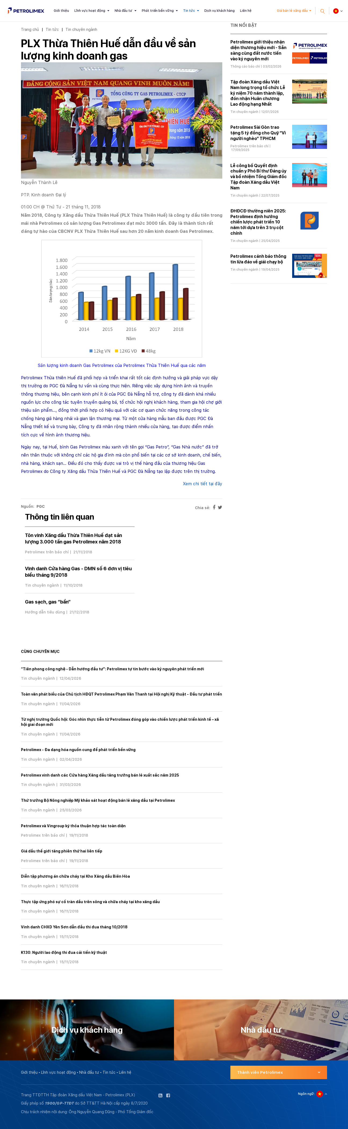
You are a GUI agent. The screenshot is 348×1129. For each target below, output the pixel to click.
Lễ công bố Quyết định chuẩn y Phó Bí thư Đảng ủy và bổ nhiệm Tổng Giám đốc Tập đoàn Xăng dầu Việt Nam (258, 176)
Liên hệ (246, 11)
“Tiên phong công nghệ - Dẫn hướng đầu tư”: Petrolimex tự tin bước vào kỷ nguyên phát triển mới (112, 669)
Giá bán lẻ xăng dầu (292, 11)
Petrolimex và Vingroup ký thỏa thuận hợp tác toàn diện (73, 826)
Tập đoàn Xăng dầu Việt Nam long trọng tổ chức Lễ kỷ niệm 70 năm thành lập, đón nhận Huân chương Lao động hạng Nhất (257, 93)
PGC (41, 506)
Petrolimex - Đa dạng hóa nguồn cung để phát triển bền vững (78, 750)
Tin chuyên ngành (81, 29)
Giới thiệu (61, 11)
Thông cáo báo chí (245, 66)
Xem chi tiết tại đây (202, 483)
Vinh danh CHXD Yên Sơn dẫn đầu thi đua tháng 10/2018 (74, 927)
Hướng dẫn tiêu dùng (45, 612)
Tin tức (189, 11)
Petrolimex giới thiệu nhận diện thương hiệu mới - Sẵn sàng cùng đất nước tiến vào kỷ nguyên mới (258, 50)
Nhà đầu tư (123, 11)
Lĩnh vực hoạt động (89, 11)
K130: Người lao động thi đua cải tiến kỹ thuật (64, 952)
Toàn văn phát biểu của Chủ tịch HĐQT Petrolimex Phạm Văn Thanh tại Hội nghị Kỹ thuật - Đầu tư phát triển (121, 694)
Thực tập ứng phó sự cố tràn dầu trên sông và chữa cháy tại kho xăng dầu (90, 902)
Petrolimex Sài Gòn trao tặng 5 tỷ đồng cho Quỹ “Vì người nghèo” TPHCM (258, 133)
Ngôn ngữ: (306, 1094)
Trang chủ (30, 29)
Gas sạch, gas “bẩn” (48, 602)
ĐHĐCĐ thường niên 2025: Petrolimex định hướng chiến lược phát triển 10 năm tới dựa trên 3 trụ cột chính (258, 222)
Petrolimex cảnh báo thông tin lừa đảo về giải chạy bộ (258, 259)
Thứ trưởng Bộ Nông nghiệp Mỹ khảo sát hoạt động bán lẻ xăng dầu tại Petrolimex (98, 800)
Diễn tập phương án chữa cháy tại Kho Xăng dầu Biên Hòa (75, 876)
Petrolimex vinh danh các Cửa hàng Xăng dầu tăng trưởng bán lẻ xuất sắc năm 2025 (100, 775)
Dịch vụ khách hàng (219, 11)
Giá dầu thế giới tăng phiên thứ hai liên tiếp (61, 851)
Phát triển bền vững (158, 11)
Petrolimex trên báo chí (47, 552)
